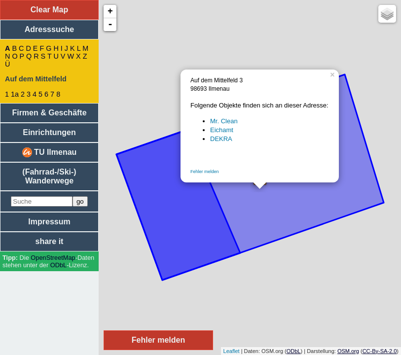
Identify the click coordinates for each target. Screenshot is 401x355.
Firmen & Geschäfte (49, 112)
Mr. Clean (224, 121)
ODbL (58, 265)
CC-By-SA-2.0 (380, 351)
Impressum (49, 221)
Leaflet (231, 351)
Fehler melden (204, 171)
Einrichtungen (49, 132)
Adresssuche (49, 29)
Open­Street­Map (53, 257)
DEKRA (221, 138)
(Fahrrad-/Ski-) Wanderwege (49, 176)
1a (15, 94)
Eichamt (221, 130)
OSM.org (348, 351)
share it (50, 241)
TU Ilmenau (49, 152)
